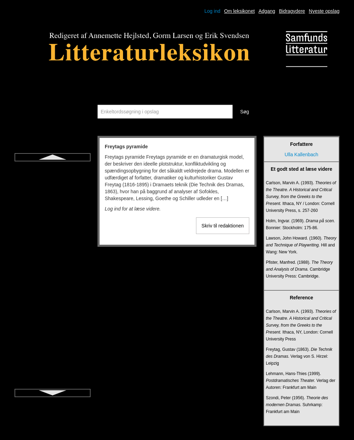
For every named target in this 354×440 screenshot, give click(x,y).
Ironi (52, 267)
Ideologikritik (52, 230)
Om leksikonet (239, 11)
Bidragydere (292, 11)
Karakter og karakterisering (53, 305)
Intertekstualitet (52, 242)
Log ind (212, 11)
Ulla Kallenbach (301, 154)
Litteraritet (52, 379)
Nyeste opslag (324, 11)
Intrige (52, 255)
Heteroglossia (52, 205)
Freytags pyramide (52, 168)
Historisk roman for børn (52, 218)
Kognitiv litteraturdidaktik (52, 317)
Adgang (267, 11)
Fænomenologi (52, 180)
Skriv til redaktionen (223, 225)
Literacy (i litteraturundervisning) (52, 367)
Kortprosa (52, 342)
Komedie (52, 330)
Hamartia (53, 193)
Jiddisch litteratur (52, 280)
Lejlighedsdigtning (52, 354)
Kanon (52, 292)
